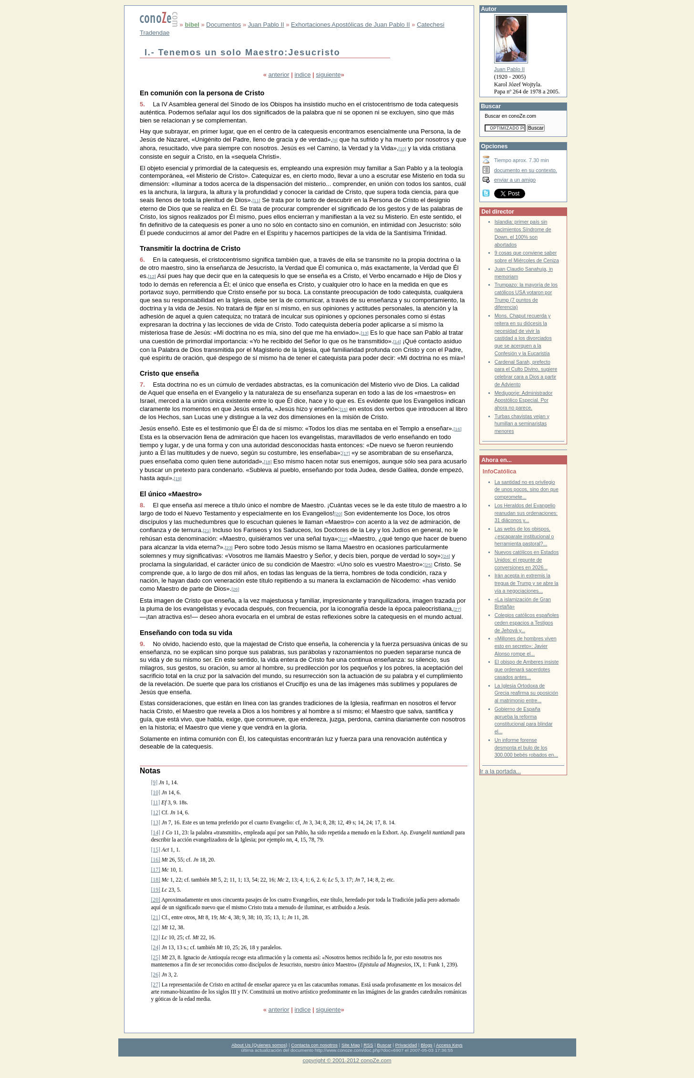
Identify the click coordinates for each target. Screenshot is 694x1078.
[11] (256, 200)
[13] (364, 333)
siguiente (328, 74)
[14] (397, 341)
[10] (402, 148)
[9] (335, 140)
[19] (178, 478)
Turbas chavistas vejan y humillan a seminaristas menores (522, 424)
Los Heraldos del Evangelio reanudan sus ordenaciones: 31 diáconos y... (526, 513)
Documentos (223, 24)
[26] (235, 589)
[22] (343, 539)
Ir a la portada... (500, 771)
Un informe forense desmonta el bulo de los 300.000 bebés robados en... (527, 748)
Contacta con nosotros (314, 1044)
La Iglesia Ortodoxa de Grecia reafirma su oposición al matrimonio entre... (526, 693)
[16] (457, 428)
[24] (446, 556)
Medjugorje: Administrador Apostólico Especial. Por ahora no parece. (524, 400)
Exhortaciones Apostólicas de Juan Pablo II (350, 24)
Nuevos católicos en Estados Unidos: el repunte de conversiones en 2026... (527, 560)
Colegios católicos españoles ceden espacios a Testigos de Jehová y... (527, 623)
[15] (343, 409)
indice (302, 74)
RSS (368, 1044)
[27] (457, 609)
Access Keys (449, 1044)
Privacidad (406, 1044)
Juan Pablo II (266, 24)
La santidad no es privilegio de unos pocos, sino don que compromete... (527, 490)
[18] (267, 461)
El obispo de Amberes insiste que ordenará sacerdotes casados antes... (527, 669)
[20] (338, 513)
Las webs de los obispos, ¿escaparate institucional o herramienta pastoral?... (524, 536)
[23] (229, 547)
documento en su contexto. (525, 170)
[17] (346, 453)
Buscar (384, 1044)
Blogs (426, 1044)
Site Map (351, 1044)
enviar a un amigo (515, 180)
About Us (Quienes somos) (259, 1044)
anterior (279, 74)
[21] (206, 530)
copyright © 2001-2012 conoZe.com (347, 1060)
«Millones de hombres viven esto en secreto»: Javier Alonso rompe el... (526, 646)
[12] (151, 276)
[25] (428, 564)
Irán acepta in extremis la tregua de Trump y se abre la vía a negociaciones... (527, 583)
